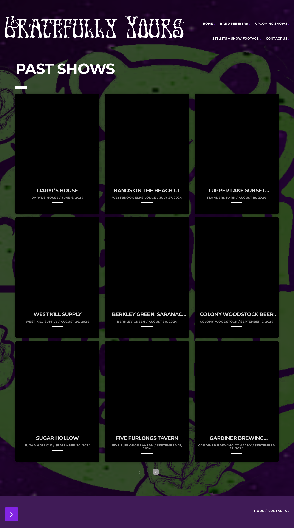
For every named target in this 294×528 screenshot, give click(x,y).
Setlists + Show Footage (235, 38)
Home (208, 23)
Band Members (234, 23)
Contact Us (276, 38)
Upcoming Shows (271, 23)
